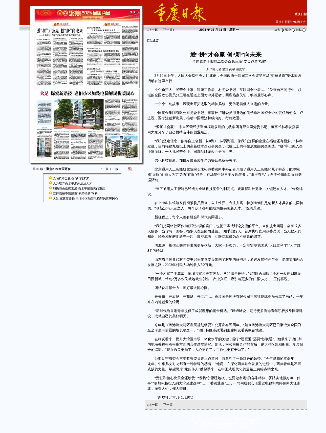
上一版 (103, 169)
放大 (279, 30)
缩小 (290, 30)
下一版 (113, 169)
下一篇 (168, 30)
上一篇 (152, 30)
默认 (301, 30)
